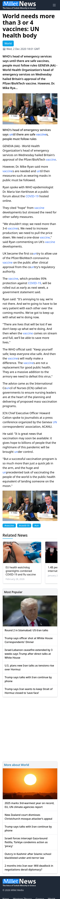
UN (55, 422)
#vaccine (9, 525)
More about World (16, 765)
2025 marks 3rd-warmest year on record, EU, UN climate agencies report (29, 805)
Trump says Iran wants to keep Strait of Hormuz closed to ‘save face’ (28, 691)
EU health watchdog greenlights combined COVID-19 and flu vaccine (21, 571)
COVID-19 (32, 196)
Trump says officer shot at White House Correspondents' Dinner (29, 640)
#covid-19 (24, 525)
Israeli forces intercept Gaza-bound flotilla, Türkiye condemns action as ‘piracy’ (26, 842)
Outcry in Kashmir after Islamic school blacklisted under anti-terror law (28, 856)
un (11, 134)
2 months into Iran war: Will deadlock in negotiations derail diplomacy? (29, 867)
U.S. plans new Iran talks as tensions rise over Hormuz (29, 667)
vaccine (41, 134)
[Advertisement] (30, 728)
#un (36, 525)
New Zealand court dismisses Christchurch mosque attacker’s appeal (28, 816)
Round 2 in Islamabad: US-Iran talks (26, 630)
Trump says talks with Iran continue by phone (28, 679)
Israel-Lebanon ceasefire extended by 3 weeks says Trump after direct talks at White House (28, 653)
